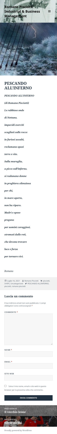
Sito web (9, 373)
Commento (11, 312)
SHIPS (7, 283)
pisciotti (46, 280)
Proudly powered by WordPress (18, 430)
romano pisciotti (19, 286)
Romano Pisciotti (31, 280)
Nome (8, 350)
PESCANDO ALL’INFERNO (38, 283)
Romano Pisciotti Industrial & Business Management (22, 11)
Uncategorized (16, 283)
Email (8, 361)
